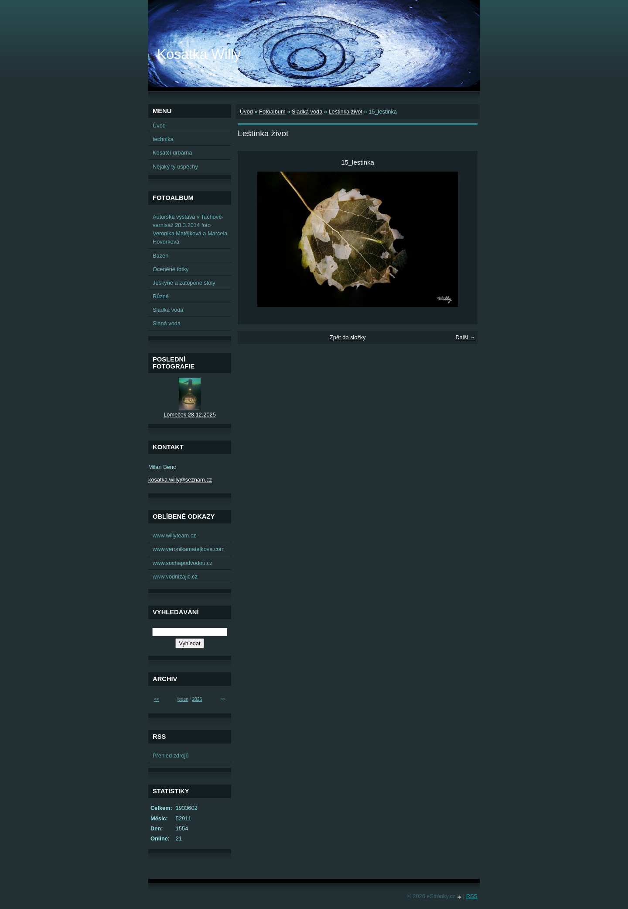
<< (156, 699)
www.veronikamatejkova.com (189, 549)
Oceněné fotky (171, 269)
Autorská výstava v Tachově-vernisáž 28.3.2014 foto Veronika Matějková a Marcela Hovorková (190, 229)
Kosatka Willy (199, 54)
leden (182, 699)
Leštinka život (345, 111)
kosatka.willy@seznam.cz (180, 479)
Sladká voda (307, 111)
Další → (465, 337)
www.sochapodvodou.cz (182, 563)
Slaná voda (167, 323)
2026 (197, 699)
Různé (161, 296)
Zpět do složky (348, 337)
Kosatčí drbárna (172, 152)
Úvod (246, 111)
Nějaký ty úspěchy (175, 166)
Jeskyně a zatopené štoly (184, 282)
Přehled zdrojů (171, 755)
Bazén (160, 255)
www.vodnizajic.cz (175, 576)
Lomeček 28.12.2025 (190, 414)
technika (163, 139)
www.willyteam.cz (174, 535)
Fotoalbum (272, 111)
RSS (472, 896)
